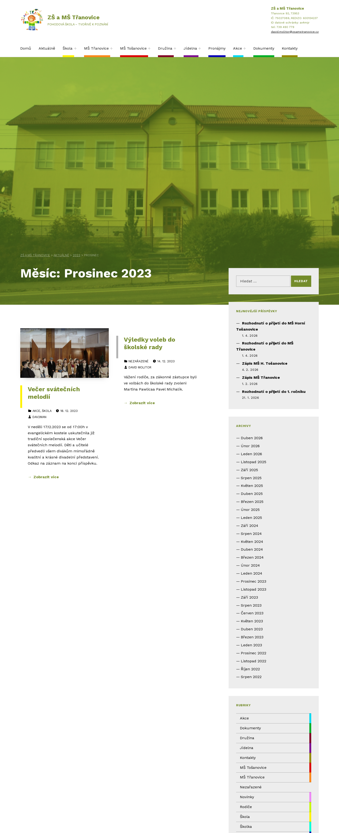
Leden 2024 (251, 573)
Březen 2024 (252, 557)
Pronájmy (217, 48)
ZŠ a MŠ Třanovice (74, 17)
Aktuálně (47, 48)
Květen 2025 (252, 485)
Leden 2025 (251, 517)
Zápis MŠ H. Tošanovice (264, 363)
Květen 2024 (252, 541)
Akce (237, 48)
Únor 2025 (250, 509)
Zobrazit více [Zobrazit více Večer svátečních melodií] (46, 477)
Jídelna (190, 48)
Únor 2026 (250, 446)
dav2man (39, 417)
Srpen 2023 (251, 605)
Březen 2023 (252, 637)
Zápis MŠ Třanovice (261, 377)
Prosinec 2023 (253, 581)
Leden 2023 (251, 645)
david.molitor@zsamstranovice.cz (295, 31)
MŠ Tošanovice (133, 48)
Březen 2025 (252, 501)
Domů (25, 48)
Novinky (247, 797)
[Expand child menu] (75, 48)
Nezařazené (139, 361)
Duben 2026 (252, 438)
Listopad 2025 (253, 462)
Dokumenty (263, 48)
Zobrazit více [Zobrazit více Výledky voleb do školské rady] (142, 403)
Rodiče (246, 807)
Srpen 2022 (251, 677)
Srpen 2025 (251, 478)
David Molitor (140, 367)
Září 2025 (249, 470)
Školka (246, 826)
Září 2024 (249, 525)
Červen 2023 (252, 613)
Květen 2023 (252, 621)
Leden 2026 (251, 454)
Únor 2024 (250, 565)
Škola (68, 48)
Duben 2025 (252, 493)
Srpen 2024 (251, 533)
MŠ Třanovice (96, 48)
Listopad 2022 (253, 661)
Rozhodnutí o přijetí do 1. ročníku (274, 391)
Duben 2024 (252, 549)
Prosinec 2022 (253, 653)
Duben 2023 (252, 629)
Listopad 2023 (253, 589)
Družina (165, 48)
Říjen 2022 (250, 669)
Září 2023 (249, 597)
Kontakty (290, 48)
